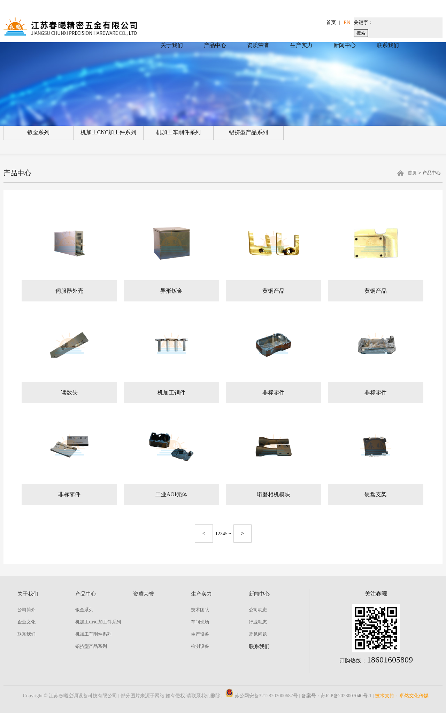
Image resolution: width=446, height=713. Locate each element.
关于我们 (172, 45)
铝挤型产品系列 (248, 132)
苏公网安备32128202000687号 (261, 695)
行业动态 (258, 621)
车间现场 (200, 621)
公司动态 (258, 609)
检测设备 (200, 646)
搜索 (361, 33)
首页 (331, 22)
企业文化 (26, 621)
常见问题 (258, 634)
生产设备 (200, 634)
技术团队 (200, 609)
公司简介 (26, 609)
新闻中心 (344, 45)
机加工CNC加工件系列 (108, 132)
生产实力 (301, 45)
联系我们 (388, 45)
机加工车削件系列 (178, 132)
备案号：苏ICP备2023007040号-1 (336, 695)
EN (347, 22)
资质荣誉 (258, 45)
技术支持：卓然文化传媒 (402, 695)
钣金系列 (38, 132)
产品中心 (215, 45)
